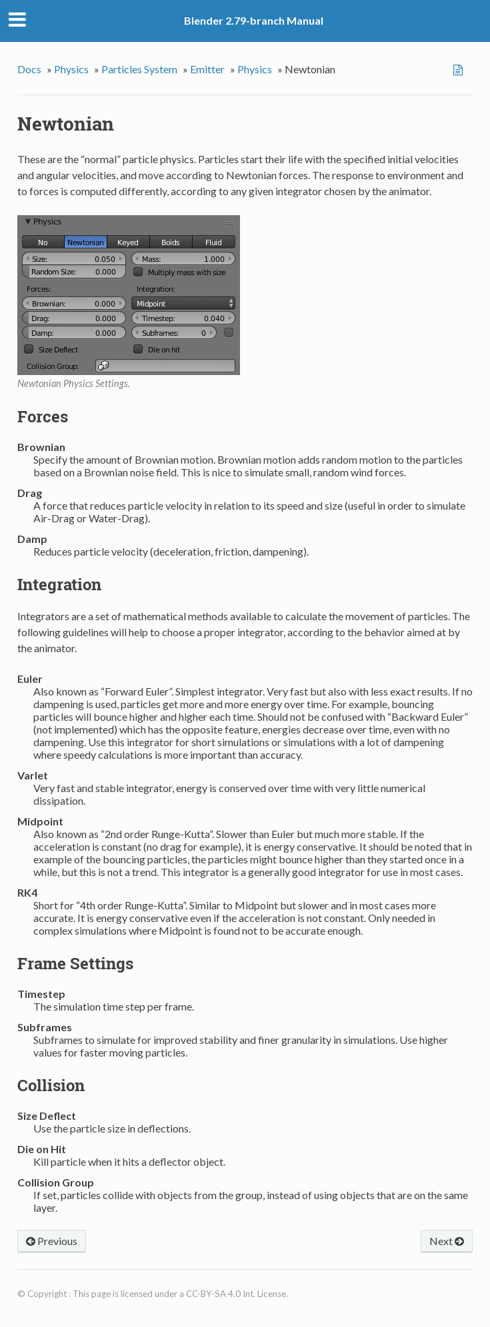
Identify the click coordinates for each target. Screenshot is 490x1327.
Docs (29, 69)
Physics (71, 69)
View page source (460, 70)
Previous (51, 1240)
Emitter (207, 69)
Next (446, 1240)
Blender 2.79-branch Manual (253, 20)
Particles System (139, 69)
